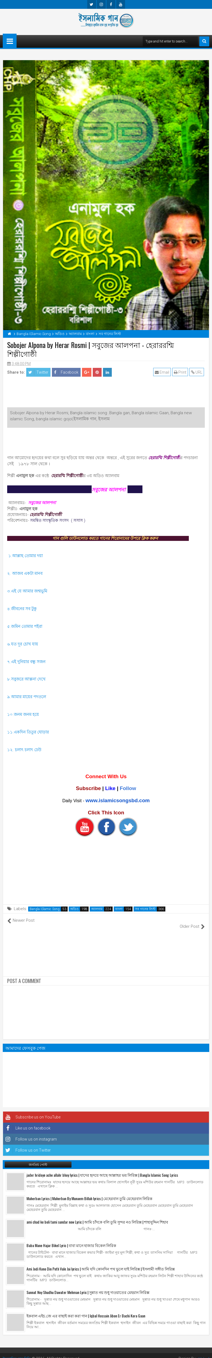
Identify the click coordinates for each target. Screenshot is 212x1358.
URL (197, 372)
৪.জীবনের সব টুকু (22, 608)
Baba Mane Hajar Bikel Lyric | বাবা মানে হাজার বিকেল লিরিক (71, 1239)
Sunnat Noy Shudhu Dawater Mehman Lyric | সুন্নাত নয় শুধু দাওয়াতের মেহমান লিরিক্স (87, 1286)
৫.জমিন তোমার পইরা (24, 626)
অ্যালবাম (97, 909)
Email (163, 372)
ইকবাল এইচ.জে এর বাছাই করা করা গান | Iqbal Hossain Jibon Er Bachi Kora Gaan (85, 1309)
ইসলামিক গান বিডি (18, 1352)
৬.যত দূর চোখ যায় (22, 644)
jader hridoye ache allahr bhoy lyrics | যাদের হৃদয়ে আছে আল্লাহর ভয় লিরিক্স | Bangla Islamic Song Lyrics (102, 1169)
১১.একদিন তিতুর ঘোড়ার (28, 732)
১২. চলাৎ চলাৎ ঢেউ (25, 749)
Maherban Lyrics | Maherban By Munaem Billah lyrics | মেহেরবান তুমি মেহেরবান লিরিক (89, 1192)
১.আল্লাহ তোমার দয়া (25, 555)
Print (181, 372)
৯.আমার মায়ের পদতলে (27, 696)
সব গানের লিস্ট (145, 909)
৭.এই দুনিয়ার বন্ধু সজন (27, 661)
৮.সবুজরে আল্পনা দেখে (26, 679)
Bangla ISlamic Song (45, 909)
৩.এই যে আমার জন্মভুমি (27, 591)
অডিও (74, 909)
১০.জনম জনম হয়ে (23, 714)
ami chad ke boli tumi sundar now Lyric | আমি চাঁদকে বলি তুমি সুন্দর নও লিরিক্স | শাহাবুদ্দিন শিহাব (97, 1216)
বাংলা (119, 909)
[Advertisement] (106, 393)
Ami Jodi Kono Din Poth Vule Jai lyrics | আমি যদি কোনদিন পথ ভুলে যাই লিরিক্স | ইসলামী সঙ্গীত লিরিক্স (100, 1263)
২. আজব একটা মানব (25, 573)
